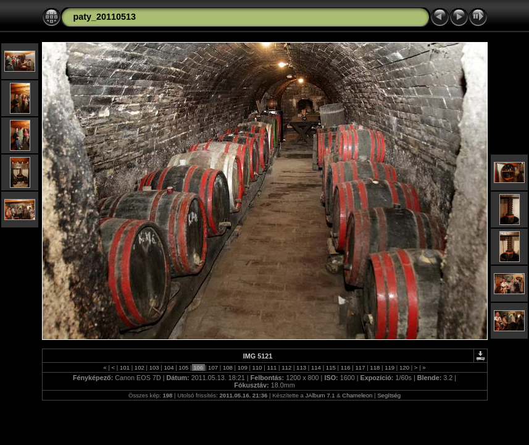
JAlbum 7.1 (320, 395)
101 (124, 367)
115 (330, 367)
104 (168, 367)
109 (242, 367)
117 (360, 367)
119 (389, 367)
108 (227, 367)
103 (154, 367)
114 (315, 367)
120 (404, 367)
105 (183, 367)
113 (300, 367)
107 (212, 367)
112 (286, 367)
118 (375, 367)
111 (271, 367)
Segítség (389, 395)
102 (139, 367)
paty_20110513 (104, 17)
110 (257, 367)
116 (345, 367)
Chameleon (357, 395)
